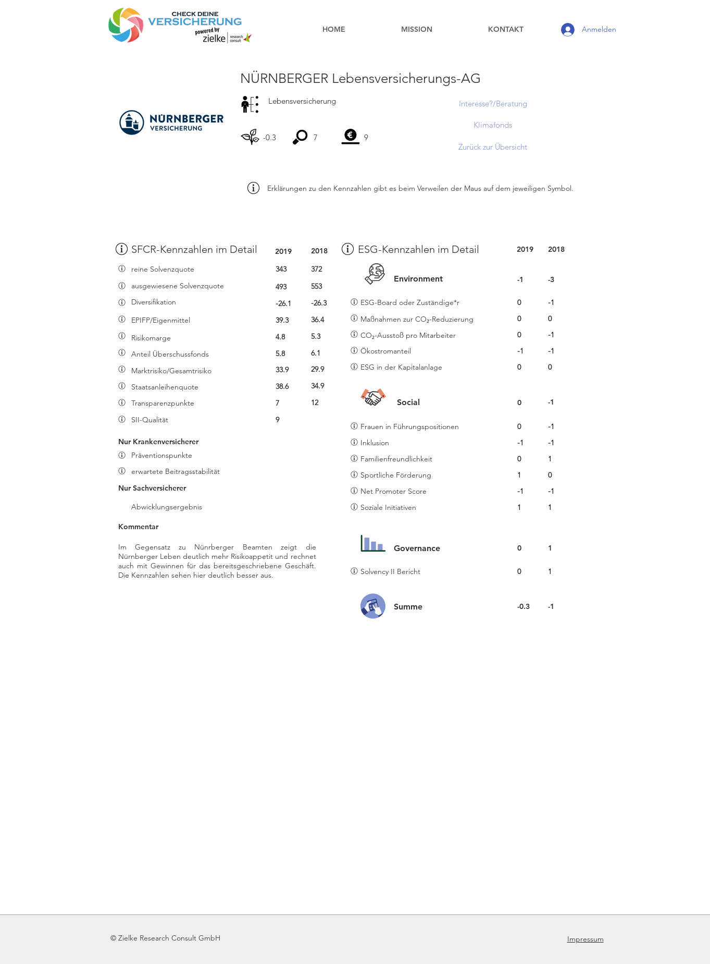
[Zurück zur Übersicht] (493, 146)
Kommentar (138, 526)
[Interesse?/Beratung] (493, 103)
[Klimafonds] (493, 124)
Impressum (585, 939)
